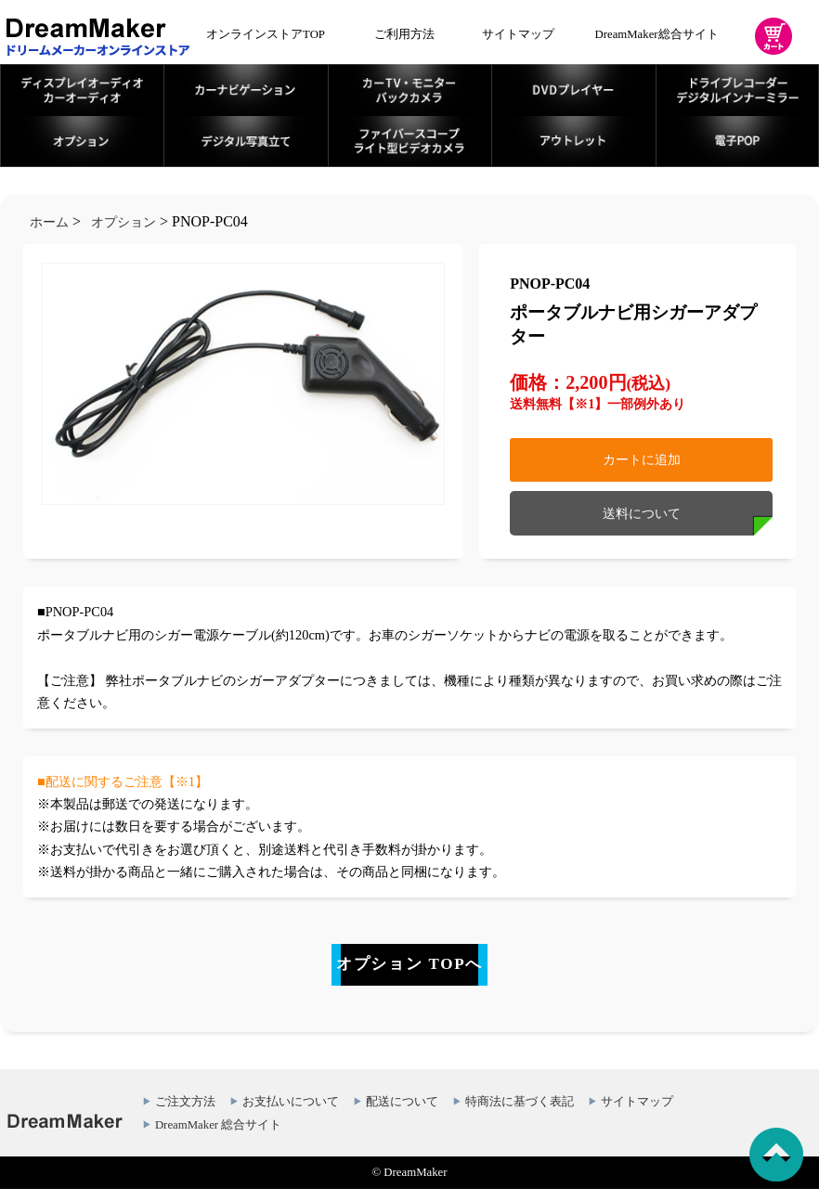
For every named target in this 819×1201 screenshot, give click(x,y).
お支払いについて (290, 1114)
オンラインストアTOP (265, 34)
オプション (123, 221)
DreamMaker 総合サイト (218, 1137)
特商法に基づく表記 (519, 1114)
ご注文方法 (185, 1114)
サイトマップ (518, 34)
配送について (402, 1114)
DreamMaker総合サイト (657, 34)
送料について (642, 513)
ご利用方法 (404, 34)
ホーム (49, 221)
